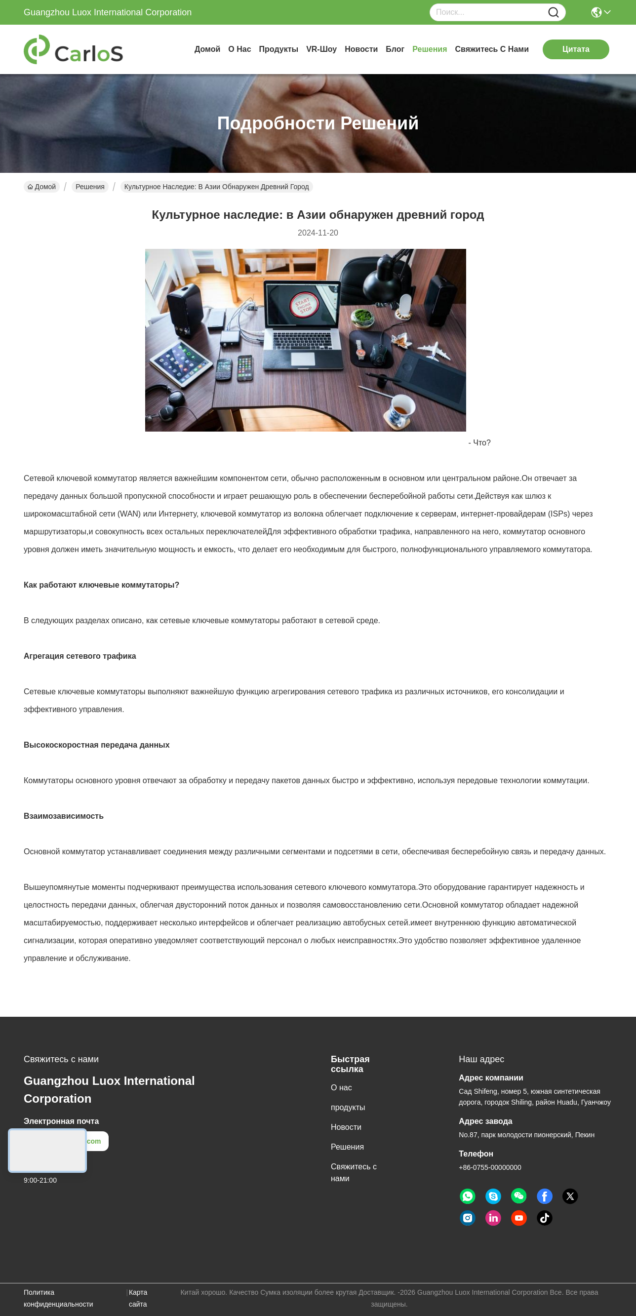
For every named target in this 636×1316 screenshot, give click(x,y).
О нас (239, 49)
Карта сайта (138, 1298)
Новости (361, 49)
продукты (279, 49)
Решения (429, 49)
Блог (395, 49)
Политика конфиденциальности (58, 1298)
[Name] (553, 12)
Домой (207, 49)
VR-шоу (321, 49)
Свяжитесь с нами (492, 49)
